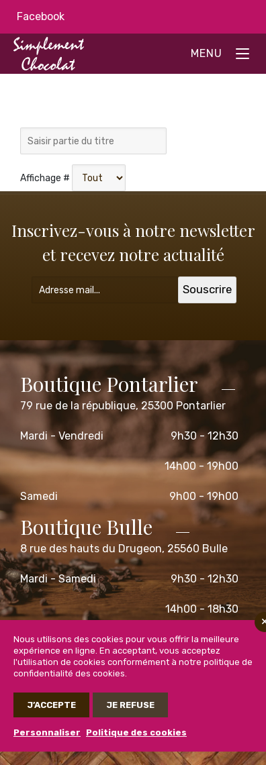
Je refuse (130, 705)
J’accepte (51, 705)
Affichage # (45, 178)
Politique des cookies (136, 732)
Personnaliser (47, 732)
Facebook (40, 16)
